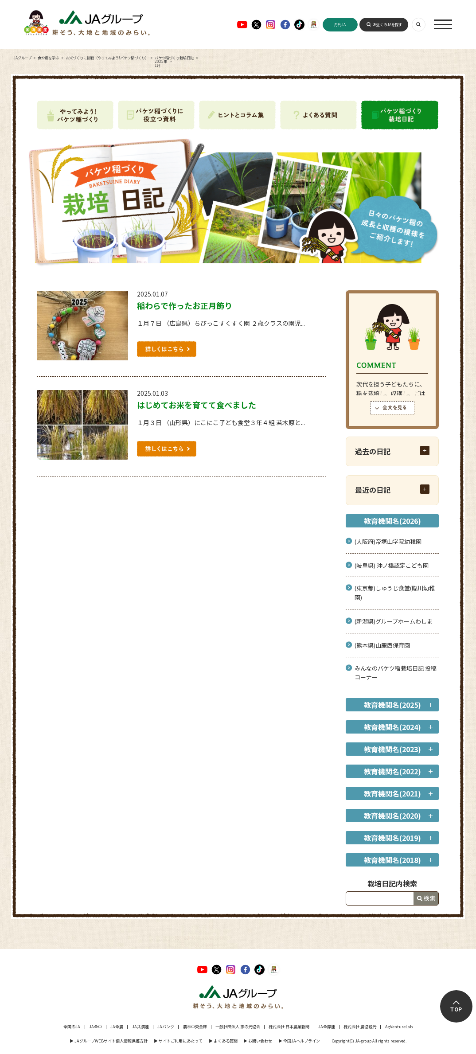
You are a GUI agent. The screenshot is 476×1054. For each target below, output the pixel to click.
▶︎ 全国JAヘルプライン (299, 1041)
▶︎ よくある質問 (223, 1041)
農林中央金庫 (195, 1026)
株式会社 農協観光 (359, 1026)
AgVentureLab (399, 1026)
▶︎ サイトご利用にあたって (178, 1041)
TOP (456, 1010)
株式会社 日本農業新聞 (289, 1026)
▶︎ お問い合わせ (257, 1041)
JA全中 (95, 1026)
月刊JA (340, 24)
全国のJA (71, 1026)
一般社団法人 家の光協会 (237, 1026)
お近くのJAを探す (387, 24)
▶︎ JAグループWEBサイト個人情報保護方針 (109, 1041)
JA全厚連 (326, 1026)
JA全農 (116, 1026)
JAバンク (165, 1026)
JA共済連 (140, 1026)
